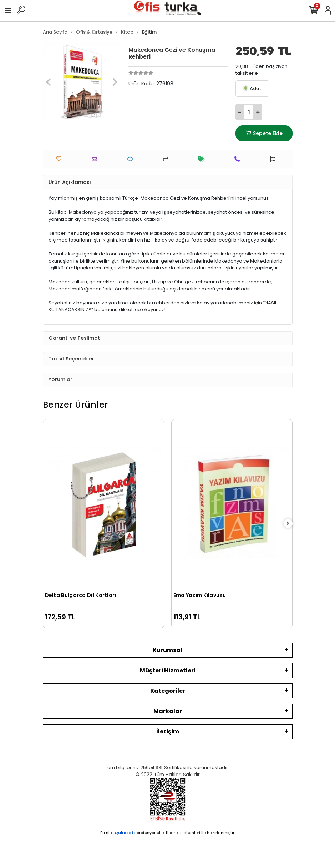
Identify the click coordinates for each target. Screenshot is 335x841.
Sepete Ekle (263, 133)
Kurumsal (167, 650)
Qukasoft (125, 833)
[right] (288, 523)
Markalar (167, 711)
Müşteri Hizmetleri (168, 670)
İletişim (167, 731)
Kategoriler (167, 691)
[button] (49, 82)
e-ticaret (170, 833)
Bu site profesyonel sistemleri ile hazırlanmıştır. (167, 833)
